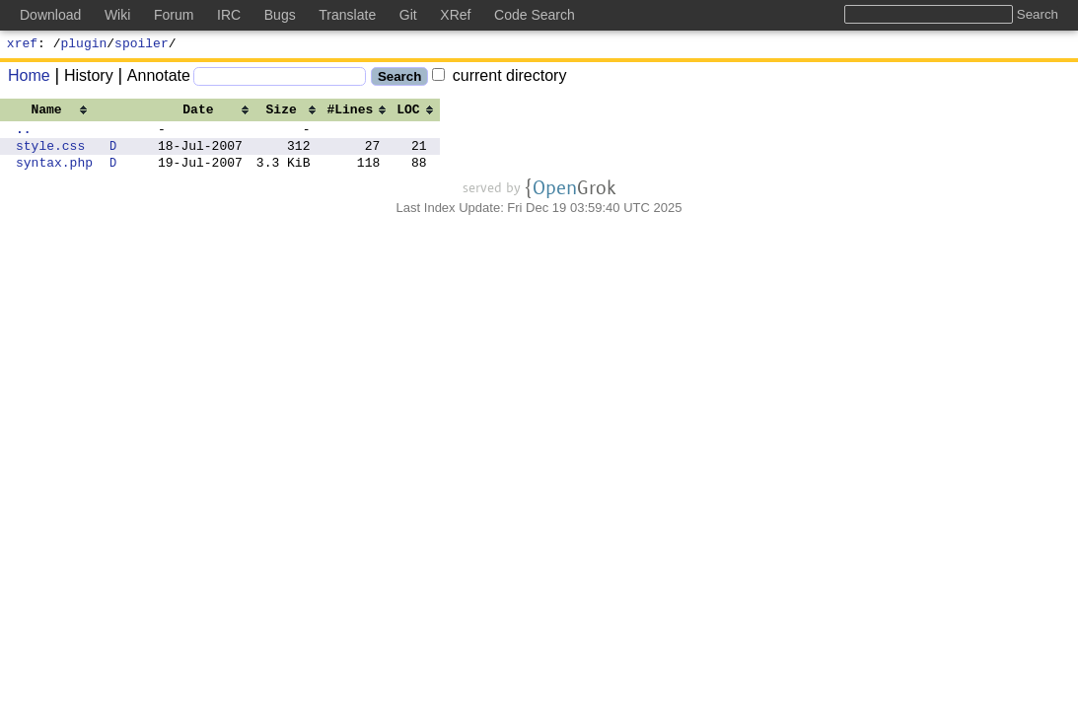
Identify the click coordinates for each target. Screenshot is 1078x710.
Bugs (280, 15)
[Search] (279, 79)
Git (408, 15)
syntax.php (54, 173)
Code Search (534, 15)
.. (24, 134)
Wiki (117, 15)
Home (29, 78)
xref (22, 45)
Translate (347, 15)
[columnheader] (54, 111)
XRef (455, 15)
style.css (50, 154)
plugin (84, 45)
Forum (173, 15)
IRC (229, 15)
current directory (499, 78)
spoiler (141, 45)
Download (50, 15)
